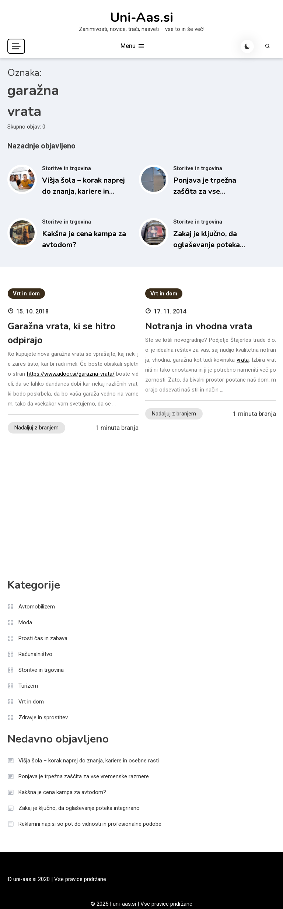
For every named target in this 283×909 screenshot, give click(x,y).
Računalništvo (35, 654)
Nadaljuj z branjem (36, 427)
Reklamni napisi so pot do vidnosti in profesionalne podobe (89, 824)
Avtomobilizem (36, 606)
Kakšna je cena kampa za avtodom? (62, 792)
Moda (25, 622)
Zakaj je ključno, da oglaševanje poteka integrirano (206, 245)
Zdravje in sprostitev (43, 717)
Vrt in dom (26, 293)
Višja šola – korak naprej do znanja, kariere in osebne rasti (83, 191)
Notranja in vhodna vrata (198, 326)
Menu (132, 46)
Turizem (28, 685)
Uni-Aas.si (141, 17)
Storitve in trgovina (66, 168)
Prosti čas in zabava (42, 638)
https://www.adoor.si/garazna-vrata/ (71, 374)
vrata (243, 360)
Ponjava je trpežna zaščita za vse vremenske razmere (206, 191)
